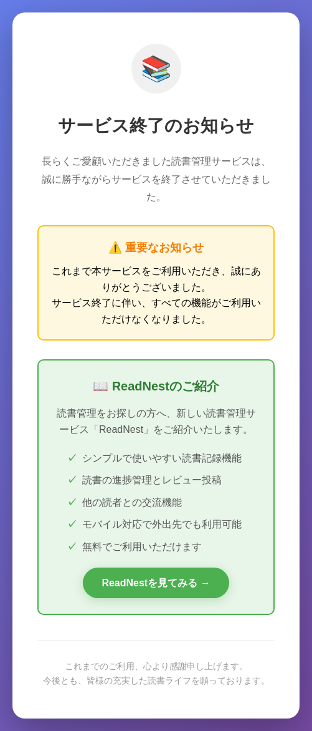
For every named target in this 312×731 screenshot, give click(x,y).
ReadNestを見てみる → (156, 583)
